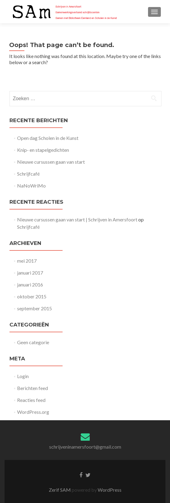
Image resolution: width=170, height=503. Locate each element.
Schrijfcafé (28, 174)
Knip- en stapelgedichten (43, 150)
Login (23, 376)
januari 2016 (30, 284)
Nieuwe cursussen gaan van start (51, 162)
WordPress (109, 490)
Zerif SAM (60, 490)
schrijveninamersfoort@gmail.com (85, 447)
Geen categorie (33, 342)
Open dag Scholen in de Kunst (47, 138)
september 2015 (34, 308)
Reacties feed (31, 400)
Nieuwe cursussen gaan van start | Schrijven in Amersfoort (77, 219)
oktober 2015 (31, 296)
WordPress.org (33, 412)
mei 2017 (27, 261)
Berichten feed (32, 388)
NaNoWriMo (31, 185)
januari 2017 (30, 272)
